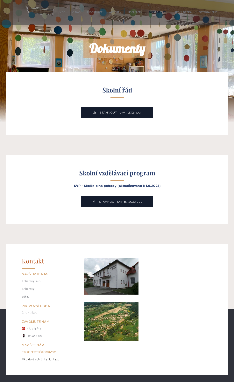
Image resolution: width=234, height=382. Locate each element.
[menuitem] (170, 13)
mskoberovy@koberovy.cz (39, 352)
